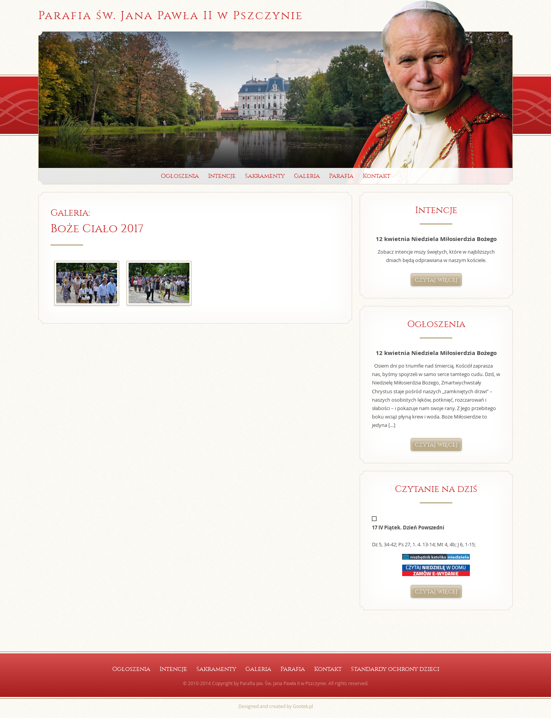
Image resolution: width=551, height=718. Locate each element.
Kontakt (376, 175)
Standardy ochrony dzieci (395, 668)
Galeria (307, 175)
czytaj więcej (436, 279)
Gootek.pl (303, 706)
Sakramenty (265, 175)
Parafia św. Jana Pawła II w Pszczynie (170, 15)
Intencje (222, 175)
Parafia (341, 175)
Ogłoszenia (180, 175)
